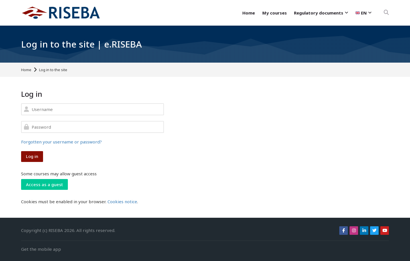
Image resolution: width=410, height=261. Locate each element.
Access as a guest (44, 184)
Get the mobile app (41, 249)
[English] (363, 13)
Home (26, 70)
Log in (32, 156)
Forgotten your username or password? (61, 142)
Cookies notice (122, 201)
